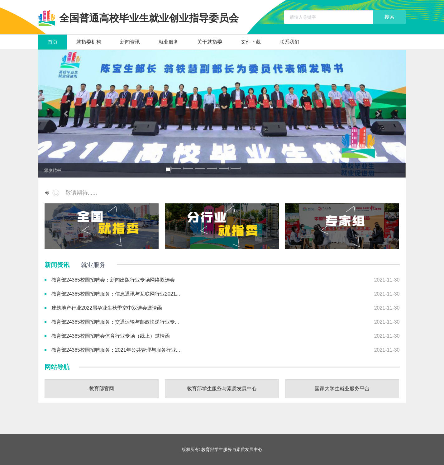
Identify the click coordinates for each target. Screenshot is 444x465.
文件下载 (251, 42)
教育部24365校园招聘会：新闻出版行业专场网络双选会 (113, 279)
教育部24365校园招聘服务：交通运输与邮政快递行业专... (115, 322)
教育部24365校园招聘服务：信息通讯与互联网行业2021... (115, 294)
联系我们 (289, 42)
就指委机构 (88, 42)
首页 (53, 42)
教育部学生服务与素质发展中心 (222, 388)
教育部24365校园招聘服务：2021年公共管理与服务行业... (115, 350)
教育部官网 (101, 388)
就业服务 (169, 42)
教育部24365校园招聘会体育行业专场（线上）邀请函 (110, 336)
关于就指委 (209, 42)
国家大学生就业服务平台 (342, 388)
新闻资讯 (130, 42)
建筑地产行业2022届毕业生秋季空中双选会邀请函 (106, 308)
